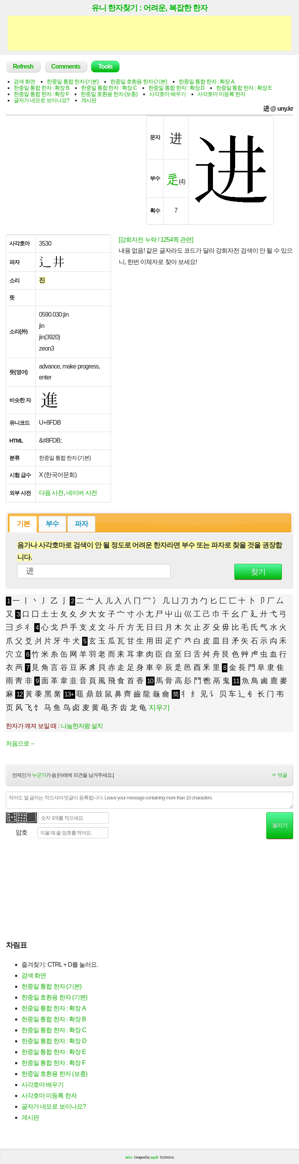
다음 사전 (51, 492)
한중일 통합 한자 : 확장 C (109, 88)
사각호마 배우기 (167, 94)
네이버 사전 (81, 492)
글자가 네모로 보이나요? (41, 100)
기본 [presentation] (23, 524)
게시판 (88, 100)
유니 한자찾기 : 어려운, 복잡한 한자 (149, 8)
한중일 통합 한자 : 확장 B (41, 88)
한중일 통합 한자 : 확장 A (206, 81)
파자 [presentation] (81, 524)
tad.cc (128, 1157)
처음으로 (20, 743)
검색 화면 (24, 81)
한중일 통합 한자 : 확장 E (244, 88)
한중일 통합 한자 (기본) (72, 81)
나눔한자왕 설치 (82, 726)
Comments (66, 66)
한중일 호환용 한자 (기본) (138, 81)
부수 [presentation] (52, 524)
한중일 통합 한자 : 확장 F (41, 94)
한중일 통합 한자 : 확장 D (176, 88)
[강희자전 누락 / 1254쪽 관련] (156, 239)
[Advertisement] (149, 33)
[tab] (23, 524)
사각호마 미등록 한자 (221, 94)
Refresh (23, 66)
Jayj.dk (154, 1157)
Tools (105, 66)
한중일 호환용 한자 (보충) (109, 94)
